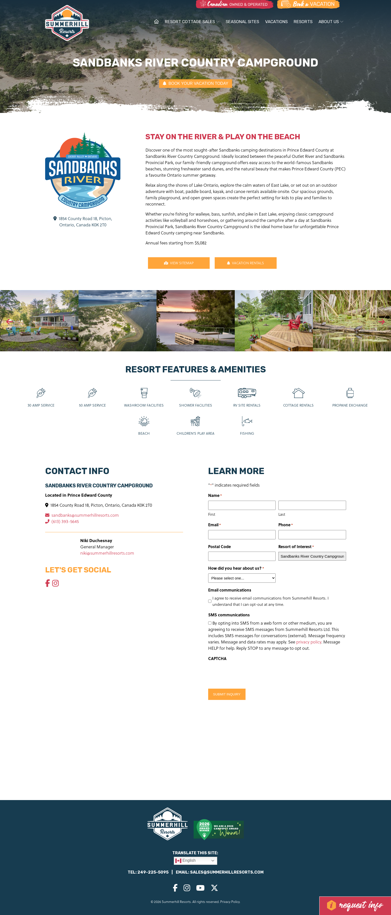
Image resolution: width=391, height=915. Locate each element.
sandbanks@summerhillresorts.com (82, 515)
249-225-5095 (153, 872)
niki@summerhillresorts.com (107, 553)
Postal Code (219, 546)
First (211, 514)
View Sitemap (179, 263)
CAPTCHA (217, 658)
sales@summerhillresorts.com (227, 872)
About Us (331, 21)
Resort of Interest (296, 547)
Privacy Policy (230, 901)
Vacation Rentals (245, 263)
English (185, 861)
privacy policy (308, 642)
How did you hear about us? (236, 568)
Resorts (303, 21)
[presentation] (9, 322)
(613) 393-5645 (62, 521)
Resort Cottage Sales (192, 21)
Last (281, 514)
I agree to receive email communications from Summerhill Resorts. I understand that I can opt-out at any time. (270, 601)
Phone (285, 525)
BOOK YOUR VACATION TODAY (195, 83)
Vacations (276, 21)
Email (214, 525)
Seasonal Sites (242, 21)
